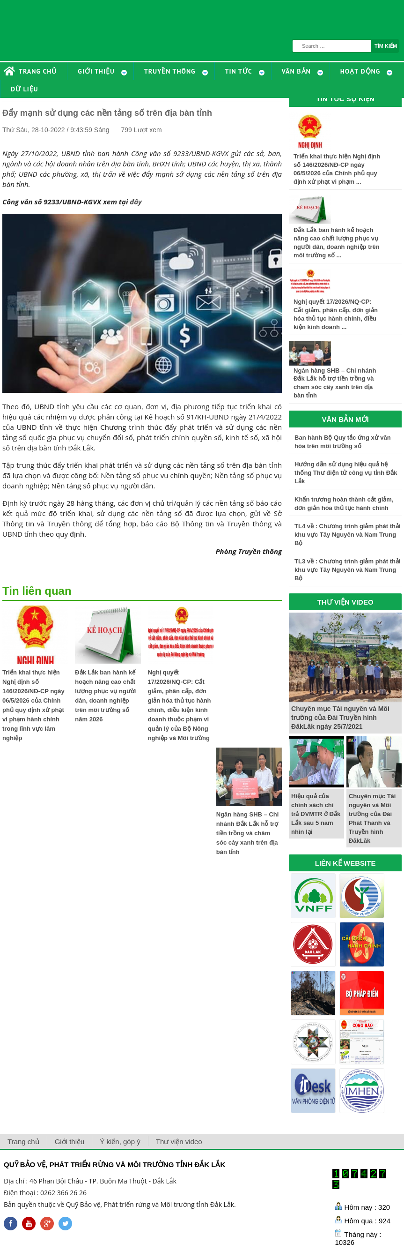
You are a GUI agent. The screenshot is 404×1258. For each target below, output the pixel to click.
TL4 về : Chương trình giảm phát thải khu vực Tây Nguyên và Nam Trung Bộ (347, 535)
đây (136, 201)
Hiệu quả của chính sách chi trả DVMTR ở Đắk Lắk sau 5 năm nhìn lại (315, 814)
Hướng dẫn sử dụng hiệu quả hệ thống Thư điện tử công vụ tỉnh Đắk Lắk (345, 473)
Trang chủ (23, 1142)
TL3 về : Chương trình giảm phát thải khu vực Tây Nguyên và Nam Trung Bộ (347, 570)
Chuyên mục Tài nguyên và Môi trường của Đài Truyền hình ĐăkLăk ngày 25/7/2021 (340, 717)
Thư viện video (179, 1142)
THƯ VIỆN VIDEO (345, 602)
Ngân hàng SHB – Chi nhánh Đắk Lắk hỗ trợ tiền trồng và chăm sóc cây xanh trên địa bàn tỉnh (247, 833)
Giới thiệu (70, 1142)
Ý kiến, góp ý (120, 1142)
